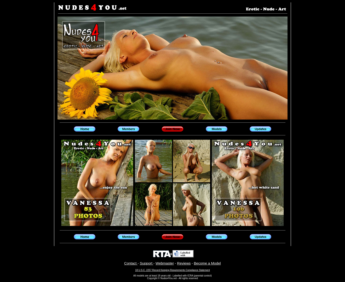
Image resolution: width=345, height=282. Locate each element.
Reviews (184, 263)
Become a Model (207, 263)
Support (146, 263)
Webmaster (164, 263)
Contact (131, 263)
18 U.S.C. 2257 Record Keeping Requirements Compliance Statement (172, 270)
